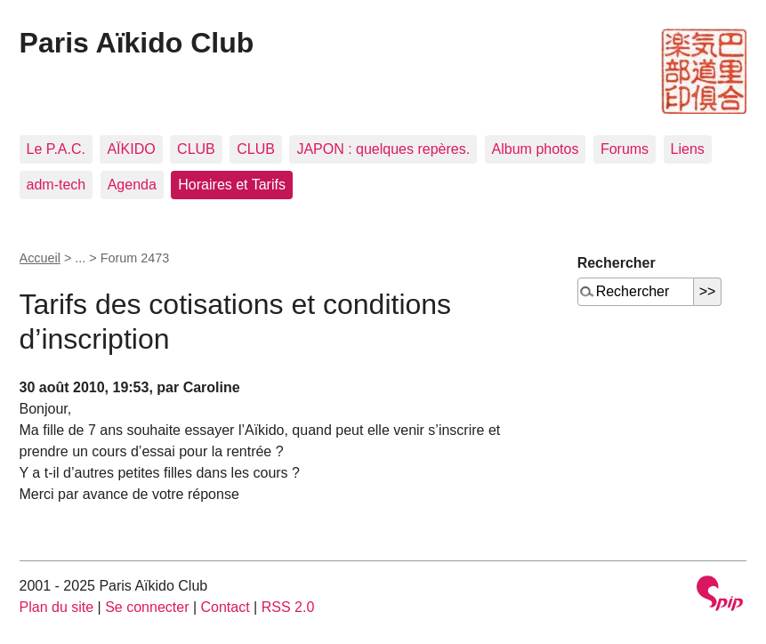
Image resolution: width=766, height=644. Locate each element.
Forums (625, 149)
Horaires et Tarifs (232, 184)
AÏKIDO (131, 149)
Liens (688, 149)
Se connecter (147, 607)
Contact (225, 607)
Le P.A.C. (56, 149)
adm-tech (56, 184)
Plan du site (57, 607)
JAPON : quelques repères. (383, 149)
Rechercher (616, 262)
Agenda (132, 184)
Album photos (535, 149)
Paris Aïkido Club (137, 43)
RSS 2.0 (288, 607)
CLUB (196, 149)
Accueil (40, 258)
